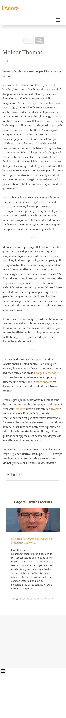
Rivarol (54, 409)
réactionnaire (44, 382)
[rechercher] (28, 41)
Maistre (20, 409)
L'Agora (10, 7)
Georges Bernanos (45, 373)
